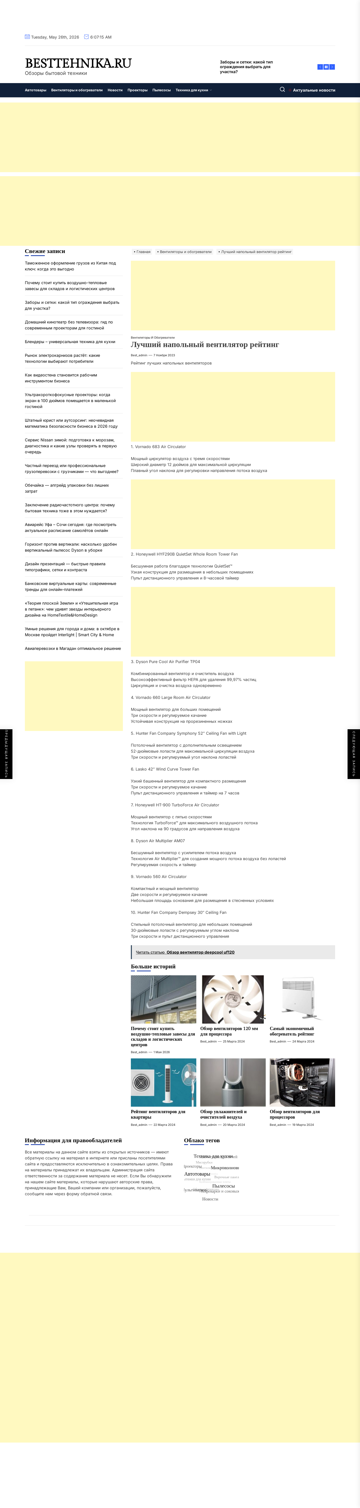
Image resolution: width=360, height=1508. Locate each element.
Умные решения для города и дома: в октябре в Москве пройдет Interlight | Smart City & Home (72, 631)
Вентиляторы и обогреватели (77, 90)
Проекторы (138, 90)
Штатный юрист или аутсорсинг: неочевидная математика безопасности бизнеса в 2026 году (71, 423)
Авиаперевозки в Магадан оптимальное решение (73, 648)
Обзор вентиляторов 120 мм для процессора (229, 1031)
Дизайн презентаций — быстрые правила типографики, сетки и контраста (65, 566)
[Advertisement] (149, 137)
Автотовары (35, 90)
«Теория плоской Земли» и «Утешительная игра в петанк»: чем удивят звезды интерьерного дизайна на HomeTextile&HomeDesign (71, 609)
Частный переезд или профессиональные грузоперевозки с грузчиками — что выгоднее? (71, 468)
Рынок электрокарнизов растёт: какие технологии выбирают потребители (62, 358)
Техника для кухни (194, 90)
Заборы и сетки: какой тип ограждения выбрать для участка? (72, 305)
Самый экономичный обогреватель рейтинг (292, 1031)
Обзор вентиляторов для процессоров (295, 1114)
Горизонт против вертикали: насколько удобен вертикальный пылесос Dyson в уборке (71, 547)
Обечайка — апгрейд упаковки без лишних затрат (67, 488)
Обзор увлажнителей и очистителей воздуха (223, 1114)
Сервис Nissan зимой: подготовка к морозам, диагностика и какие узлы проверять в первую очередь (71, 445)
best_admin (139, 355)
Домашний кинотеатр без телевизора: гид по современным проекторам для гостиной (69, 324)
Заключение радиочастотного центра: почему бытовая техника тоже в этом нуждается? (70, 507)
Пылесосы (162, 90)
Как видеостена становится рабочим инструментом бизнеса (61, 377)
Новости (115, 90)
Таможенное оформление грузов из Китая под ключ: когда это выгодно (70, 265)
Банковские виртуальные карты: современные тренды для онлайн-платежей (70, 586)
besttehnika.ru (78, 64)
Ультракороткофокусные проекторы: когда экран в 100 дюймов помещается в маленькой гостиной (70, 400)
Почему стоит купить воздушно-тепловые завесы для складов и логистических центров (163, 1036)
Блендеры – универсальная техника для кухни (70, 341)
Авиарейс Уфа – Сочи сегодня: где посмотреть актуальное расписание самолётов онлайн (70, 527)
